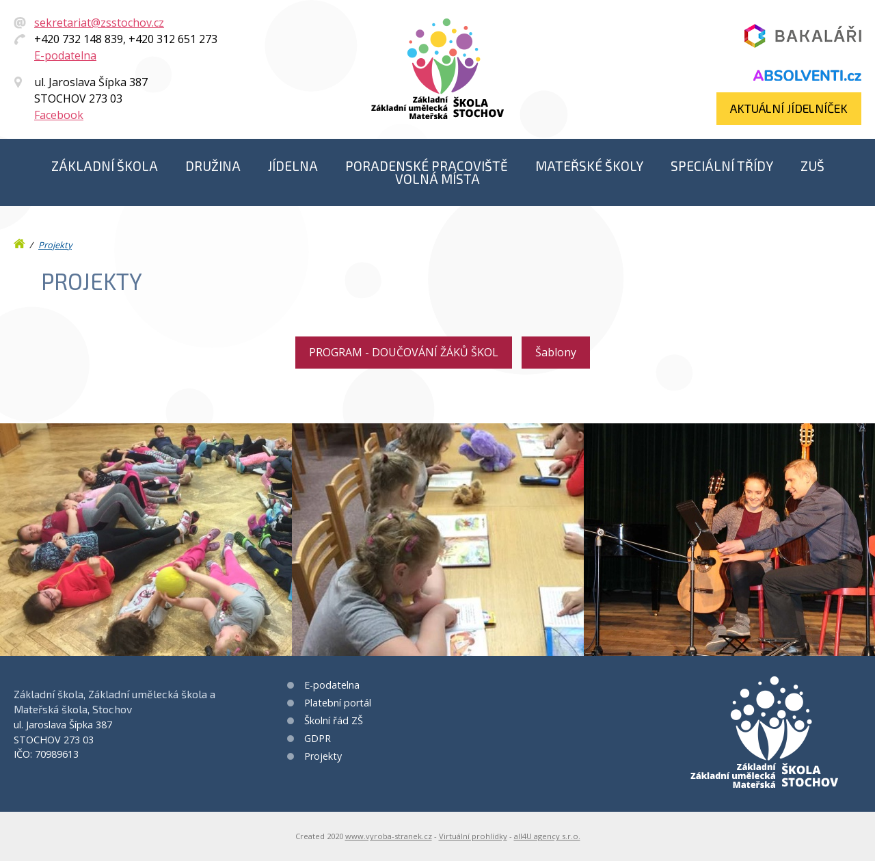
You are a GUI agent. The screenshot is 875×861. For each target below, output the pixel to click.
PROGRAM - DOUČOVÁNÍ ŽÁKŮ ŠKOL (403, 352)
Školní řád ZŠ (333, 720)
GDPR (317, 738)
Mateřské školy (589, 166)
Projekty (55, 245)
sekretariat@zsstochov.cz (99, 22)
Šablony (555, 352)
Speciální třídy (722, 166)
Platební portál (337, 702)
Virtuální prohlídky (473, 836)
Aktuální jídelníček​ (789, 108)
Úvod (20, 240)
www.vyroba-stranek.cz (388, 836)
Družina (213, 166)
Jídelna (293, 166)
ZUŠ (812, 166)
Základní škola (104, 166)
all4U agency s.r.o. (547, 836)
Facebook (58, 114)
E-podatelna (65, 55)
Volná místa (437, 179)
